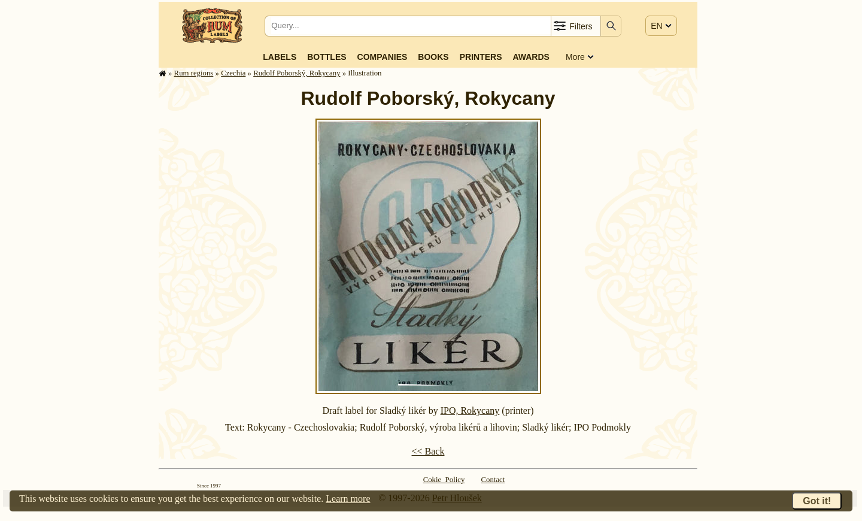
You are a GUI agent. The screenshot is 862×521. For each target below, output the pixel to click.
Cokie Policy (444, 479)
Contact (493, 479)
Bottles (326, 57)
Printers (481, 57)
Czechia (233, 73)
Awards (530, 57)
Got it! (817, 501)
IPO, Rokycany (470, 410)
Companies (382, 57)
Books (433, 57)
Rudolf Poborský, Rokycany (296, 73)
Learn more (348, 498)
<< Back (428, 451)
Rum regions (194, 73)
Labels (279, 57)
